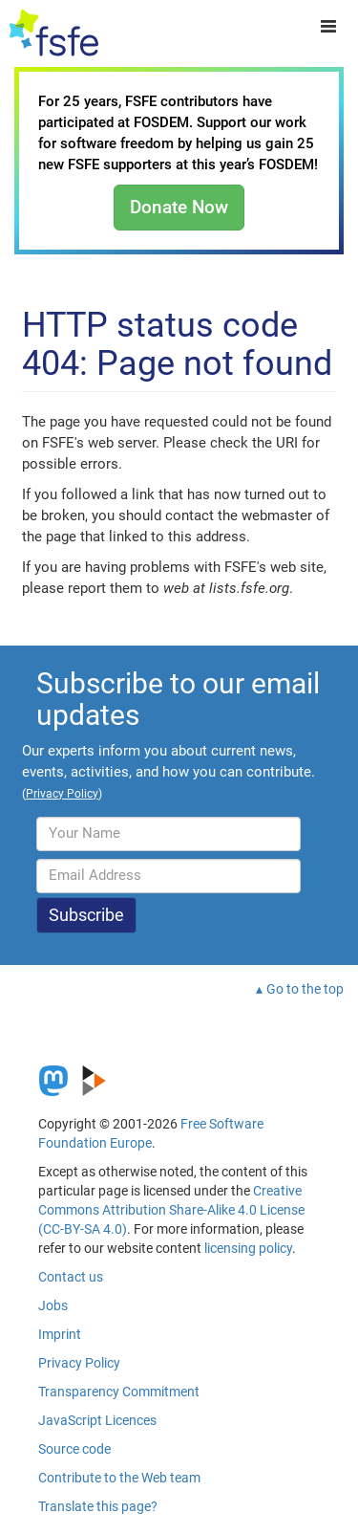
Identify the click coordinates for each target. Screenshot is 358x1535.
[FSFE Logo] (54, 33)
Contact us (70, 1276)
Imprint (59, 1334)
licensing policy (248, 1248)
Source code (74, 1449)
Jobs (53, 1305)
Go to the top (305, 989)
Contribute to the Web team (119, 1477)
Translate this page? (98, 1506)
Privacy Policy (79, 1363)
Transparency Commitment (119, 1391)
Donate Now (179, 207)
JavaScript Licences (97, 1420)
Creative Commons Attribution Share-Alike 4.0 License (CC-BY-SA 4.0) (171, 1210)
